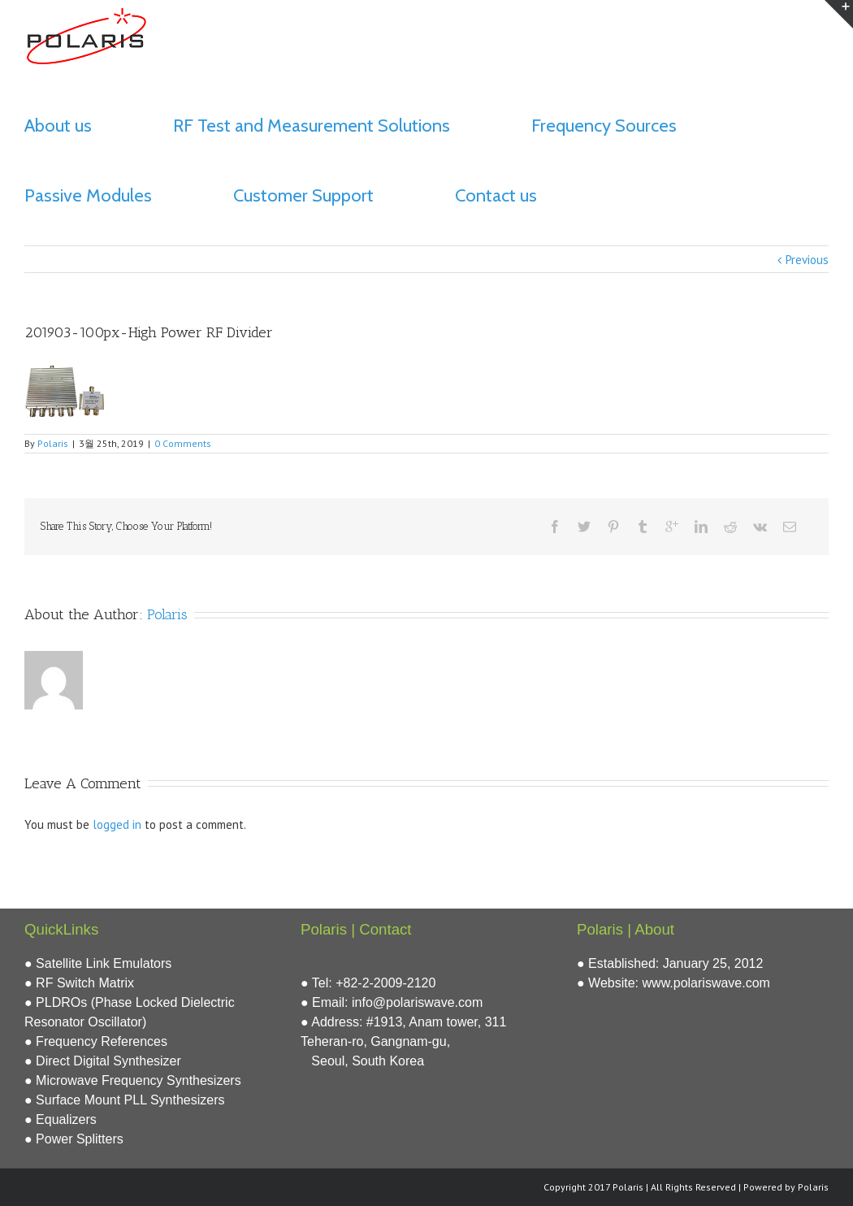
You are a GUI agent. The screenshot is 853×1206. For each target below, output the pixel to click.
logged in (117, 824)
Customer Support (303, 195)
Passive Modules (88, 195)
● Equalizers (60, 1119)
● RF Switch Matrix (79, 983)
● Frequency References (95, 1041)
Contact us (496, 195)
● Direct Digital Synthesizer (102, 1061)
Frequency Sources (604, 126)
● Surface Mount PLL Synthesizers (124, 1100)
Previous (807, 259)
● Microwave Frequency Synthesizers (132, 1080)
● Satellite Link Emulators (97, 963)
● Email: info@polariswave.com (392, 1002)
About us (58, 126)
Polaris (52, 443)
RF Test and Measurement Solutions (311, 126)
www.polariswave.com (706, 983)
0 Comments (182, 443)
